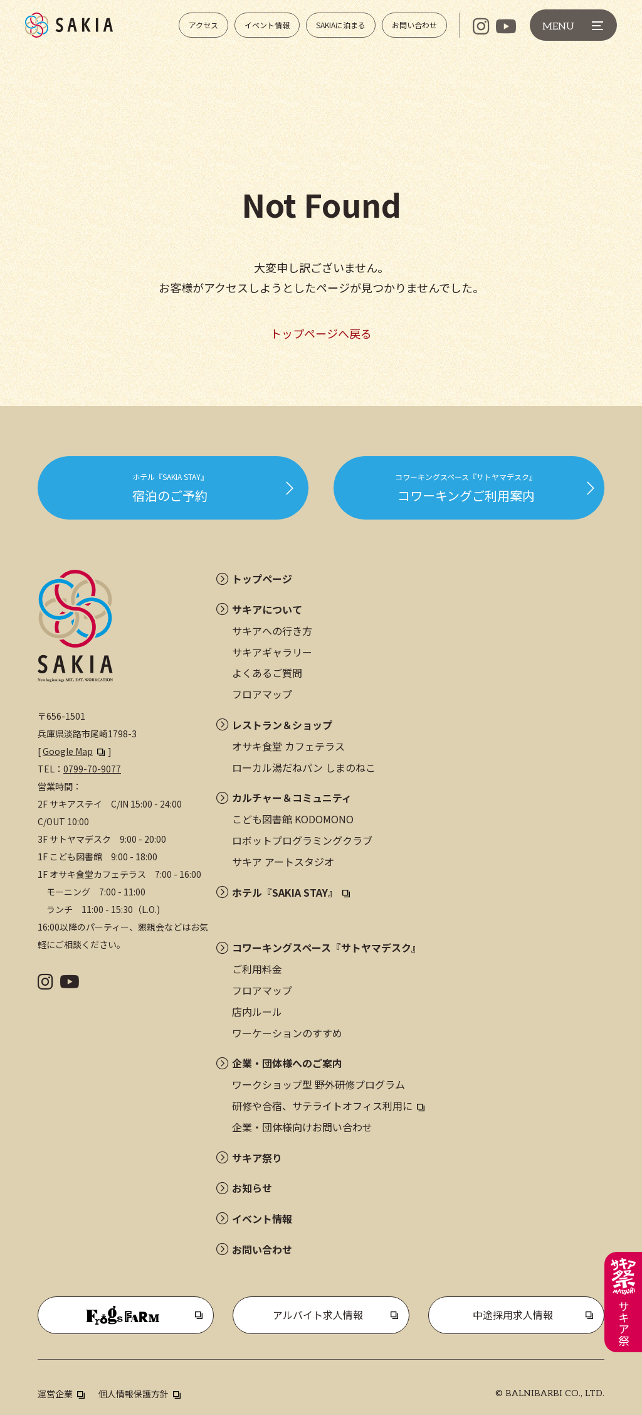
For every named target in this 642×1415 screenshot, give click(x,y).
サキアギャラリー (272, 651)
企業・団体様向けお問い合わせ (302, 1127)
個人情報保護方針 (133, 1393)
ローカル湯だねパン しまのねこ (304, 767)
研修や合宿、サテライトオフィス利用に (322, 1105)
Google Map (68, 751)
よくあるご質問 (267, 672)
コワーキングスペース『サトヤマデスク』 (326, 947)
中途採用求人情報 (513, 1314)
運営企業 (55, 1393)
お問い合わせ (262, 1249)
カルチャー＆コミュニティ (292, 797)
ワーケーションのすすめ (287, 1032)
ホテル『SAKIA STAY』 (285, 892)
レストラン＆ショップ (282, 724)
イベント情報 (262, 1218)
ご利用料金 (257, 968)
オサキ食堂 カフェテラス (288, 746)
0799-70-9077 (92, 768)
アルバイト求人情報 (318, 1314)
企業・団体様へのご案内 (287, 1063)
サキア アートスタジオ (283, 861)
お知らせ (252, 1187)
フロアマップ (262, 694)
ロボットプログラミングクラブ (302, 840)
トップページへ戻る (321, 333)
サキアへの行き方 (272, 630)
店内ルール (257, 1011)
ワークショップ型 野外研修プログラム (318, 1084)
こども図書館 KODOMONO (293, 818)
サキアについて (267, 609)
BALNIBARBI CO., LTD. (554, 1393)
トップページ (262, 578)
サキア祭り (257, 1157)
